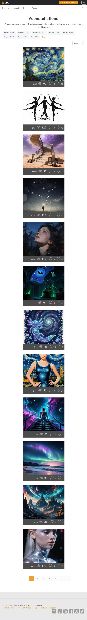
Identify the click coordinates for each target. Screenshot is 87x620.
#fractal (68, 32)
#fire (35, 37)
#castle (9, 32)
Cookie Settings (25, 608)
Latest (16, 8)
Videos (35, 8)
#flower (22, 37)
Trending (5, 8)
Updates (44, 608)
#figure (9, 37)
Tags (36, 608)
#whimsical (39, 32)
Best (25, 8)
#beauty (54, 32)
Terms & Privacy (9, 608)
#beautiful (24, 32)
